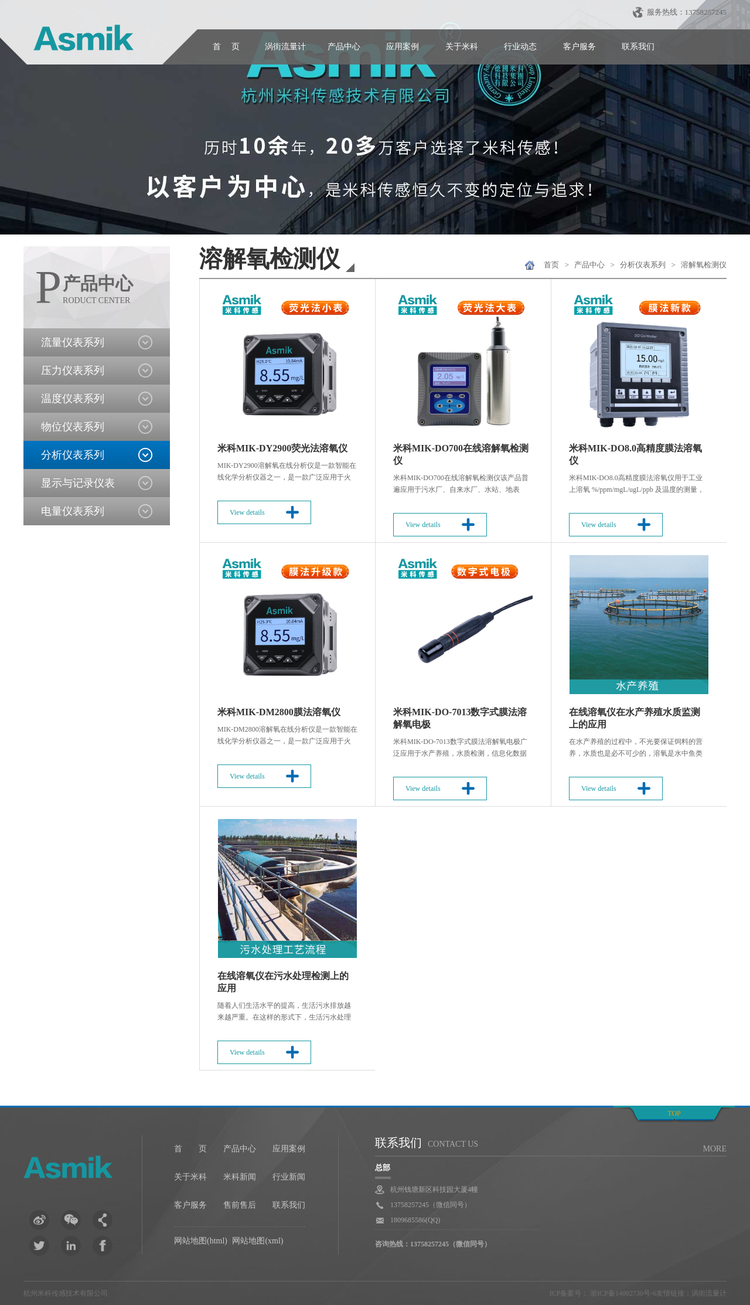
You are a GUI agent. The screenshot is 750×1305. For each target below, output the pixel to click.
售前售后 (239, 1205)
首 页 (226, 46)
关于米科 (461, 46)
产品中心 (344, 46)
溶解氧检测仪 (704, 264)
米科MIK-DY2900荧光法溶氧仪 (282, 448)
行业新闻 (288, 1177)
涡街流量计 (285, 46)
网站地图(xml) (257, 1240)
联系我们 (638, 46)
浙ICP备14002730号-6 (622, 1293)
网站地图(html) (200, 1240)
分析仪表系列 (643, 264)
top (673, 1113)
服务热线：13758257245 (687, 12)
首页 (551, 264)
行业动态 (520, 46)
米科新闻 (239, 1177)
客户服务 (579, 46)
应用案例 (402, 46)
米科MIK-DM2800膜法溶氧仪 (278, 712)
